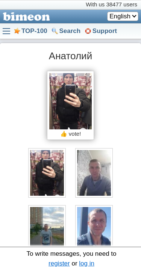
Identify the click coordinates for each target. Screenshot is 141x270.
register (59, 263)
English (119, 16)
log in (86, 263)
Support (104, 30)
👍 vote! (70, 133)
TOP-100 (34, 30)
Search (69, 30)
